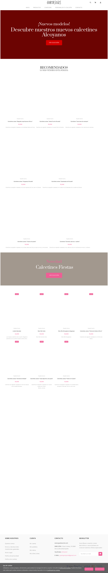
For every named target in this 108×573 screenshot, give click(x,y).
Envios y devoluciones (12, 547)
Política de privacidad (12, 556)
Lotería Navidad (17, 465)
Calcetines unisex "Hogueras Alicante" (61, 190)
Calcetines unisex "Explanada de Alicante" (28, 252)
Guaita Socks (23, 126)
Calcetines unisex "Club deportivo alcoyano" (42, 517)
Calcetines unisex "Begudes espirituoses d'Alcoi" (23, 129)
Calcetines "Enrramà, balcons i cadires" (29, 374)
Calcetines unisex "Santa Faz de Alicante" (58, 129)
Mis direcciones (35, 553)
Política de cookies (11, 559)
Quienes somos (10, 543)
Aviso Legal (8, 552)
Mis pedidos (34, 547)
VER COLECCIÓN (54, 409)
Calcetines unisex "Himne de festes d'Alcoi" (91, 466)
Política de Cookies (65, 568)
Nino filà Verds (41, 465)
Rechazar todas (100, 569)
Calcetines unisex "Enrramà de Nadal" (17, 516)
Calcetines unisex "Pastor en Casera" (66, 516)
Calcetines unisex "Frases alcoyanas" (30, 313)
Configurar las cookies (53, 570)
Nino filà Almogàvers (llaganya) (66, 465)
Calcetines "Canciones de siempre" (22, 190)
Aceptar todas (89, 569)
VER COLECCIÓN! (54, 43)
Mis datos (33, 550)
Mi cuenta (33, 543)
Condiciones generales (12, 549)
